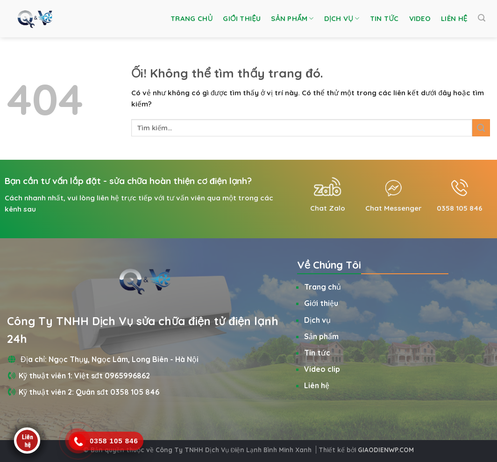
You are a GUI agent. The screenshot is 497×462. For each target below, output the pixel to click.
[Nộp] (481, 127)
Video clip (322, 369)
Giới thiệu (242, 18)
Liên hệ (454, 18)
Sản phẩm (292, 18)
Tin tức (384, 18)
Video (420, 18)
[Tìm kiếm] (481, 18)
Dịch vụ (342, 18)
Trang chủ (191, 18)
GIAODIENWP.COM (386, 450)
